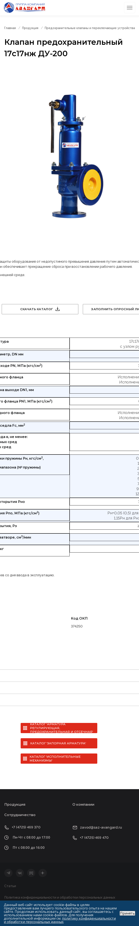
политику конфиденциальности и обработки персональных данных (60, 920)
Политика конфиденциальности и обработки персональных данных (59, 897)
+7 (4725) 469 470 (94, 838)
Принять (127, 913)
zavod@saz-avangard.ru (101, 827)
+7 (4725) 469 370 (26, 827)
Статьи (10, 886)
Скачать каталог (36, 309)
